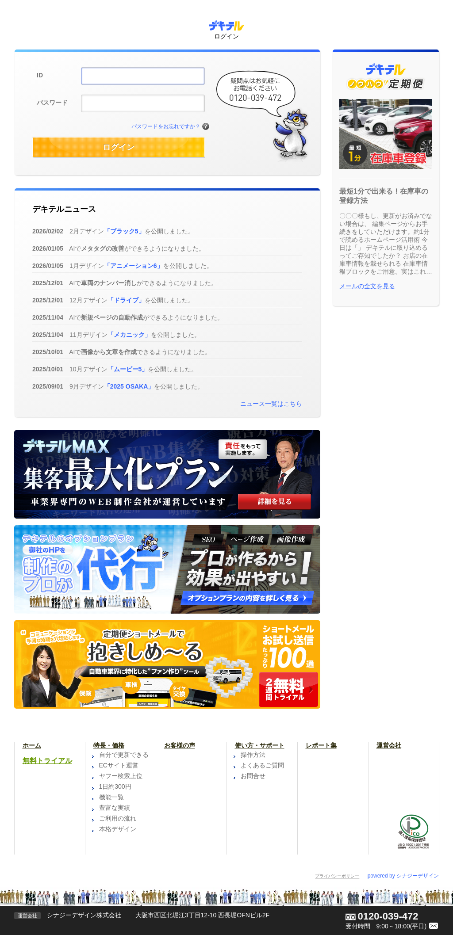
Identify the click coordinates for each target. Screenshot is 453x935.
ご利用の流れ (117, 818)
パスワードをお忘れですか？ (165, 126)
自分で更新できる (124, 754)
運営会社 (388, 745)
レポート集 (321, 745)
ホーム (32, 745)
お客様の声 (179, 745)
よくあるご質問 (262, 765)
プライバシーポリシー (337, 876)
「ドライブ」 (126, 300)
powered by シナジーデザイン (403, 876)
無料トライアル (47, 760)
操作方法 (253, 754)
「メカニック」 (129, 334)
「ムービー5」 (127, 369)
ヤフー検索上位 (120, 775)
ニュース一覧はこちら (271, 403)
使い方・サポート (259, 745)
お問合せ (253, 775)
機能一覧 (111, 797)
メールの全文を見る (367, 286)
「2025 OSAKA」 (129, 386)
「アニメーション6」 (133, 265)
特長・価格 (108, 745)
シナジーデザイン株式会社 (84, 915)
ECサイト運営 (118, 765)
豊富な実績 (114, 807)
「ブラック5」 (124, 231)
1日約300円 (115, 786)
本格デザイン (117, 828)
